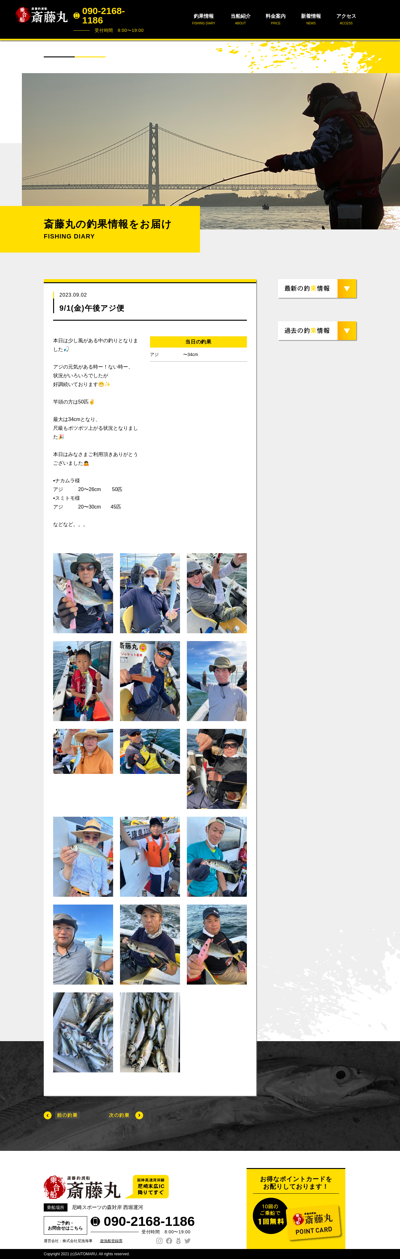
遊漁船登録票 (111, 1241)
